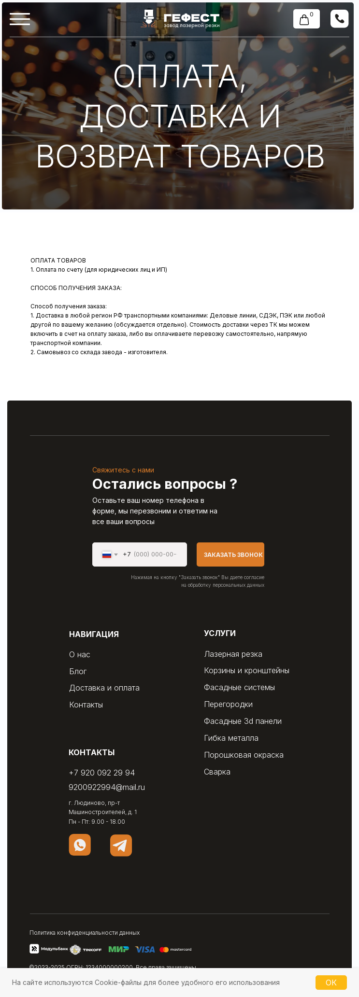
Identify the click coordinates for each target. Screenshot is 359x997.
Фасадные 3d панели (243, 721)
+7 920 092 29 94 (102, 772)
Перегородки (228, 704)
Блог (77, 671)
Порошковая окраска (244, 755)
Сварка (217, 771)
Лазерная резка (233, 654)
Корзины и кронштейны (246, 670)
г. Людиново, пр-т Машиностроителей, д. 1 (103, 807)
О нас (79, 654)
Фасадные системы (239, 687)
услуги (220, 633)
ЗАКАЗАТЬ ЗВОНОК (233, 554)
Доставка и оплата (104, 687)
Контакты (86, 704)
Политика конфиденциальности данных (84, 932)
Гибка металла (231, 738)
